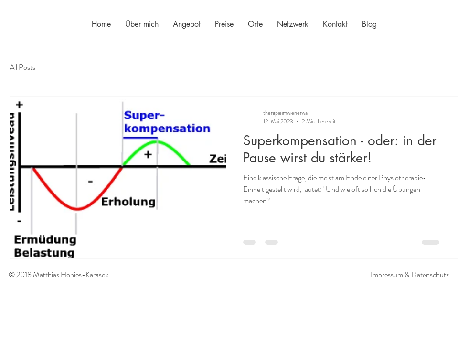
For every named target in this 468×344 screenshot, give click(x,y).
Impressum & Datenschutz (410, 274)
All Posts (22, 67)
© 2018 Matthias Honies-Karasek (58, 274)
